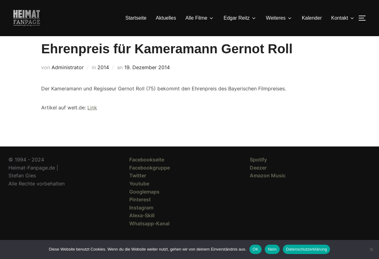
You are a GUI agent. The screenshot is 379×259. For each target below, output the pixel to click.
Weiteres (279, 18)
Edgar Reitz (240, 18)
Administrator (68, 78)
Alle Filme (199, 18)
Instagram (141, 219)
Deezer (258, 179)
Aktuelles (166, 18)
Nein (272, 249)
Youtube (139, 195)
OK (255, 249)
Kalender (312, 18)
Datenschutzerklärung (306, 249)
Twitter (137, 187)
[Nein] (371, 249)
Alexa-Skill (142, 226)
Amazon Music (268, 187)
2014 (103, 78)
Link (92, 119)
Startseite (136, 18)
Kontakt (343, 18)
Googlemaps (144, 203)
